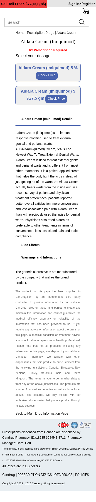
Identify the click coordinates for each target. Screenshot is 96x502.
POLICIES (82, 475)
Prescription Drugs (40, 32)
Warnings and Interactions (41, 257)
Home (20, 32)
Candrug (8, 475)
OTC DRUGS (63, 475)
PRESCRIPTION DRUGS (34, 475)
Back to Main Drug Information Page (41, 413)
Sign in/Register (82, 4)
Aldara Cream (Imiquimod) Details (46, 119)
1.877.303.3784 (34, 4)
